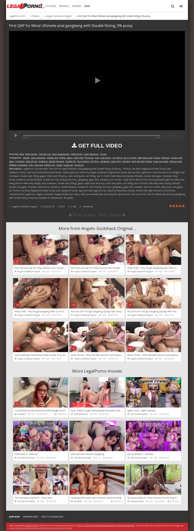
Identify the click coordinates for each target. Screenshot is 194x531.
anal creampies (38, 157)
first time (94, 161)
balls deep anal (145, 157)
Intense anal (176, 161)
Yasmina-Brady (136, 501)
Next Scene (112, 215)
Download (86, 206)
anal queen (105, 157)
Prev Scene (82, 215)
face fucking (83, 161)
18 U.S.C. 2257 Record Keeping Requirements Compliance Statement (105, 525)
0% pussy (89, 157)
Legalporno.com (26, 6)
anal (97, 157)
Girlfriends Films (81, 414)
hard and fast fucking (142, 161)
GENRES (76, 6)
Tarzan (103, 154)
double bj (43, 161)
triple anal (78, 157)
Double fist (70, 161)
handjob (126, 161)
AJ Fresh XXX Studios (139, 414)
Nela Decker (31, 154)
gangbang (105, 161)
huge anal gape (160, 161)
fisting (62, 157)
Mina (21, 154)
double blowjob (56, 161)
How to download (52, 516)
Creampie (20, 161)
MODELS (64, 6)
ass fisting (117, 157)
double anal (52, 157)
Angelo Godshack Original (24, 206)
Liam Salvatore (91, 154)
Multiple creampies (18, 165)
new (31, 165)
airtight (26, 157)
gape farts (116, 161)
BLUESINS (78, 501)
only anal (38, 165)
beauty (157, 157)
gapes (70, 157)
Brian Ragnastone (61, 154)
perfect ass (49, 165)
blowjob (165, 157)
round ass (79, 165)
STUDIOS (50, 6)
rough (59, 165)
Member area (30, 516)
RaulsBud (22, 414)
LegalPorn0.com (31, 525)
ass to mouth (130, 157)
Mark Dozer (77, 154)
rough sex (68, 165)
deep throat (31, 161)
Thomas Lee (44, 154)
